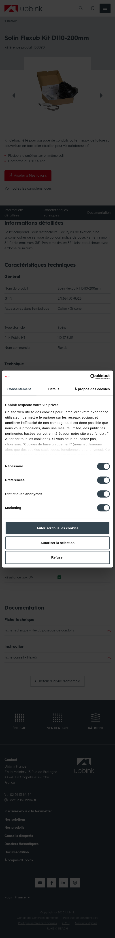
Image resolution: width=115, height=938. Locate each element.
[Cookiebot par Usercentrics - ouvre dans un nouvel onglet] (90, 377)
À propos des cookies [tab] (92, 389)
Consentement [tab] (19, 389)
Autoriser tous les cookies (57, 528)
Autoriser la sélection (57, 543)
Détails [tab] (54, 389)
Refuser (57, 557)
